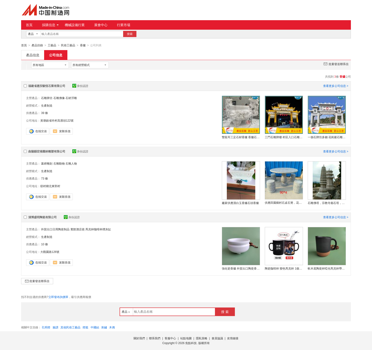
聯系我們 (154, 338)
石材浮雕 (71, 97)
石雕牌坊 (46, 97)
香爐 (83, 45)
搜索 (130, 34)
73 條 (44, 178)
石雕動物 (59, 163)
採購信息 (50, 25)
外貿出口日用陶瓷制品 (55, 229)
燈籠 (85, 327)
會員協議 (217, 338)
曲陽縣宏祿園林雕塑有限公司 (46, 151)
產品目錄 (37, 45)
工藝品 (52, 45)
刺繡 (104, 327)
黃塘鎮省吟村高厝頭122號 (57, 120)
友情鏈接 (232, 338)
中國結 (95, 327)
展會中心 (100, 25)
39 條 (44, 112)
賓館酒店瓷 (77, 229)
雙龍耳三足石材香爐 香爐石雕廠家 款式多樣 (241, 137)
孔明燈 (46, 327)
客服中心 (170, 338)
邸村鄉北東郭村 (50, 186)
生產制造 (46, 105)
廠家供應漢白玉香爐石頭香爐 (240, 202)
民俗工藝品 (68, 45)
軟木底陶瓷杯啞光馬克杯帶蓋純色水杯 (327, 268)
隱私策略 (201, 338)
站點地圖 (186, 338)
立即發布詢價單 (58, 296)
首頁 (29, 25)
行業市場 (123, 25)
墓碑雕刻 (46, 163)
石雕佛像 (59, 97)
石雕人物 (71, 163)
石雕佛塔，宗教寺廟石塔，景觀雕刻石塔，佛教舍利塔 (327, 202)
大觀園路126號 (49, 251)
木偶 (112, 327)
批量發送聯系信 (336, 64)
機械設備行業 (75, 25)
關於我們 (139, 338)
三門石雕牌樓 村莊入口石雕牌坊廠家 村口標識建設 (284, 137)
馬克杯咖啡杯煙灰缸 (98, 229)
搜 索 (225, 311)
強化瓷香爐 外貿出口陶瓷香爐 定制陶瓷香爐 (241, 268)
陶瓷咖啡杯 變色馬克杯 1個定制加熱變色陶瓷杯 (284, 268)
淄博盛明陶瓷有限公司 (42, 217)
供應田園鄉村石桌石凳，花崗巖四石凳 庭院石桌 (284, 202)
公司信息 (55, 55)
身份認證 (80, 85)
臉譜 (55, 327)
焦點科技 (191, 343)
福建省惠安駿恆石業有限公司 (46, 85)
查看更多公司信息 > (335, 85)
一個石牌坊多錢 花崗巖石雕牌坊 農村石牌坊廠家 (327, 137)
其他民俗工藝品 (70, 327)
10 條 (44, 244)
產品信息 (32, 55)
